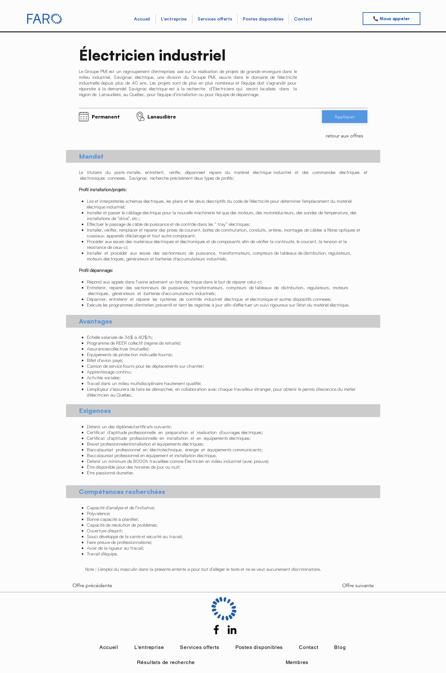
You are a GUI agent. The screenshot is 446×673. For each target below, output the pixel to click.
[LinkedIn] (232, 629)
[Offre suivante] (353, 585)
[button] (214, 19)
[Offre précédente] (93, 585)
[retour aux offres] (344, 135)
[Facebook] (216, 629)
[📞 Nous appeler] (391, 18)
